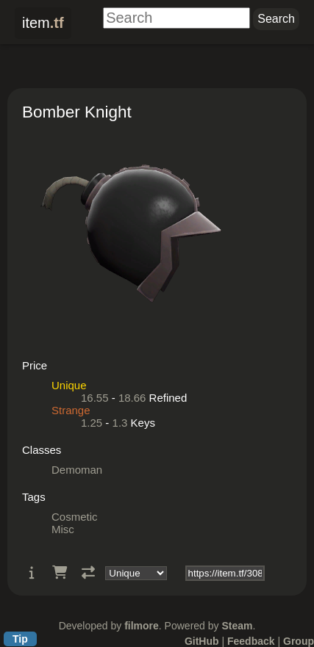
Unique (69, 385)
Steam (236, 626)
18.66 (132, 397)
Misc (62, 529)
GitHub (202, 641)
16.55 (95, 397)
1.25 (91, 422)
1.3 (120, 422)
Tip (20, 639)
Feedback (251, 641)
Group (298, 641)
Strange (70, 410)
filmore (141, 626)
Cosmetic (74, 516)
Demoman (76, 469)
